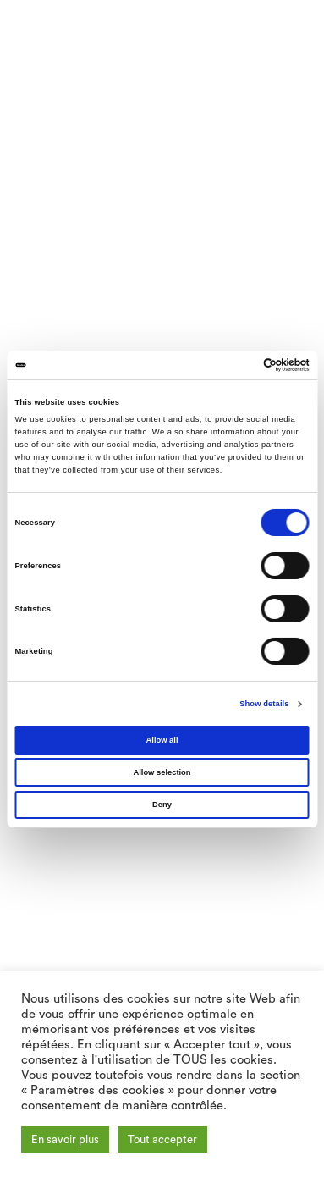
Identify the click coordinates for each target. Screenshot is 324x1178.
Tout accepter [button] (162, 1139)
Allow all (162, 740)
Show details (263, 704)
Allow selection (161, 772)
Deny (162, 804)
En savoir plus (65, 1139)
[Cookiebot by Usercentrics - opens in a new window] (236, 365)
